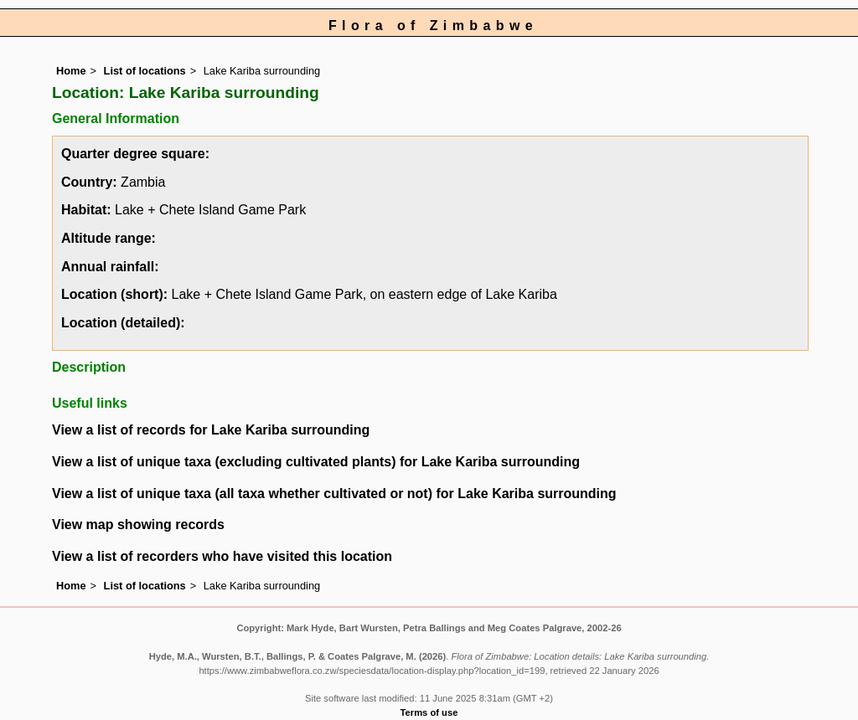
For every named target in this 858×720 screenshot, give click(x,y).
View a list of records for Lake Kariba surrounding (211, 430)
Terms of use (429, 712)
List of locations (145, 70)
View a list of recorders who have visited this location (222, 556)
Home (71, 70)
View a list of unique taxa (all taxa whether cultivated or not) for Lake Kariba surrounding (334, 493)
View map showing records (138, 524)
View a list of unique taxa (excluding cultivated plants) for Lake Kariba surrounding (316, 462)
